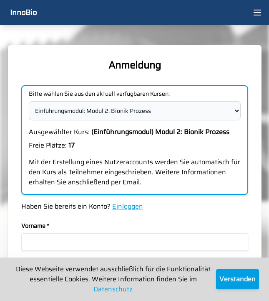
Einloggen (127, 206)
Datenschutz (113, 289)
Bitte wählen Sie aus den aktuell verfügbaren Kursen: (99, 93)
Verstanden (237, 279)
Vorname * (35, 226)
